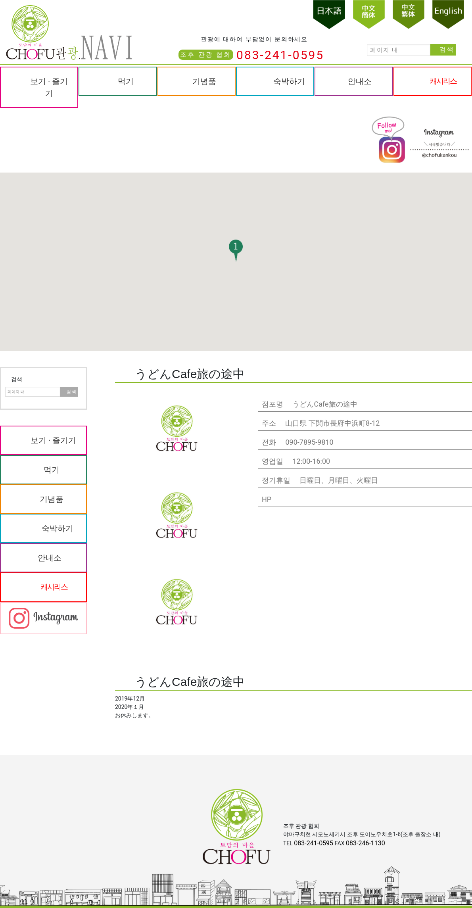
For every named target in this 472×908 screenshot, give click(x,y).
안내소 (360, 81)
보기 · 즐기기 (49, 87)
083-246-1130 (365, 843)
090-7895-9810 (309, 442)
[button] (236, 251)
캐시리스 (443, 81)
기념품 (204, 81)
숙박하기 (289, 81)
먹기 (126, 81)
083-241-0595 (280, 55)
